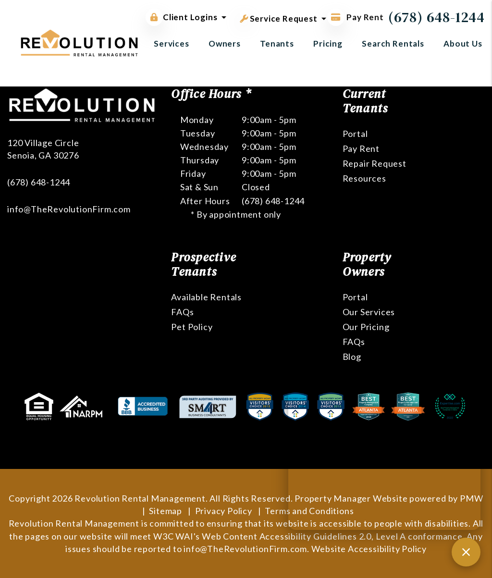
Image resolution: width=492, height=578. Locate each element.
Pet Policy (191, 326)
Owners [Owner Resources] (225, 43)
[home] (79, 42)
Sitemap (165, 510)
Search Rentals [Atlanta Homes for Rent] (393, 43)
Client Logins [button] (181, 17)
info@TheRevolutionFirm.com (69, 209)
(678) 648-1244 (436, 17)
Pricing (328, 43)
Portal (355, 133)
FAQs (182, 312)
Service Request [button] (279, 17)
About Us (462, 43)
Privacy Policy (223, 510)
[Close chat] (466, 552)
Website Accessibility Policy (369, 548)
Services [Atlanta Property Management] (171, 43)
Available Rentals (206, 297)
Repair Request (374, 163)
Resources (364, 178)
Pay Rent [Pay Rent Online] (355, 17)
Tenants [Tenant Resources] (277, 43)
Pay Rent (361, 148)
